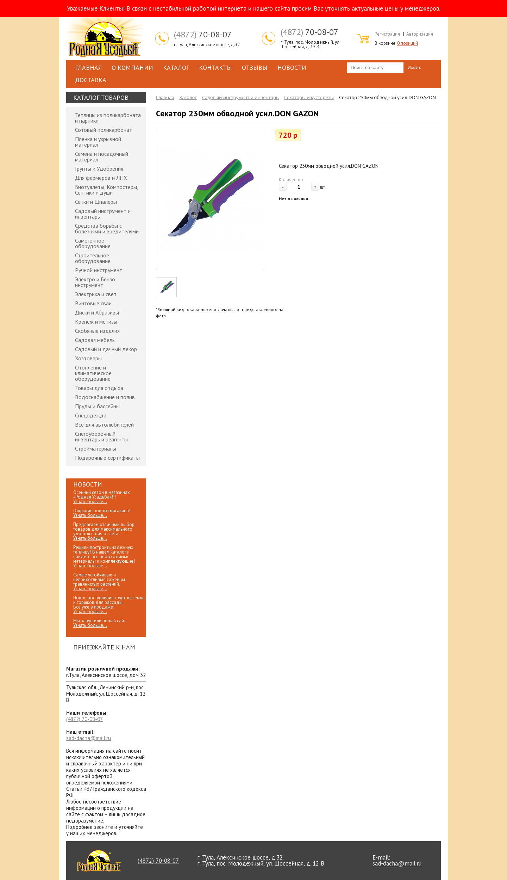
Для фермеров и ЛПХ (101, 177)
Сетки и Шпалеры (96, 201)
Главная (88, 67)
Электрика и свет (96, 294)
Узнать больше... (90, 501)
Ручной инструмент (98, 270)
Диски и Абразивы (97, 312)
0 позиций (407, 43)
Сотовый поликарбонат (103, 129)
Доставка (90, 80)
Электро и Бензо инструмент (95, 282)
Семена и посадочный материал (101, 156)
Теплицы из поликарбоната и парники (108, 117)
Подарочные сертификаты (107, 457)
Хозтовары (88, 358)
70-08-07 (203, 34)
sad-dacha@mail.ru (88, 738)
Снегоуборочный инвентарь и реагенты (101, 436)
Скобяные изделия (97, 330)
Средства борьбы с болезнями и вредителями (107, 228)
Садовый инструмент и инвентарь (103, 213)
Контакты (215, 67)
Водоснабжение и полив (105, 397)
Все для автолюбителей (104, 424)
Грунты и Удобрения (99, 168)
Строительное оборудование (93, 258)
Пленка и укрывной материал (98, 141)
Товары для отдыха (99, 387)
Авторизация (419, 34)
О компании (132, 67)
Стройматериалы (95, 448)
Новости (291, 67)
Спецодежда (90, 415)
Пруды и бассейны (97, 406)
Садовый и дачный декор (106, 349)
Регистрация (387, 34)
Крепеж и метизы (96, 321)
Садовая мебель (95, 339)
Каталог (176, 67)
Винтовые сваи (93, 303)
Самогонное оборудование (93, 243)
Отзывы (255, 67)
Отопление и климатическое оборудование (93, 373)
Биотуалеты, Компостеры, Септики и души (106, 189)
